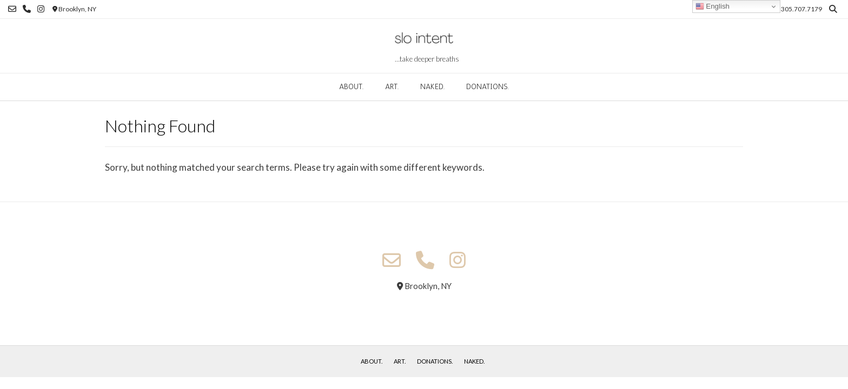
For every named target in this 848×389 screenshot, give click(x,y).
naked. (432, 86)
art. (392, 86)
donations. (487, 86)
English (712, 6)
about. (351, 86)
